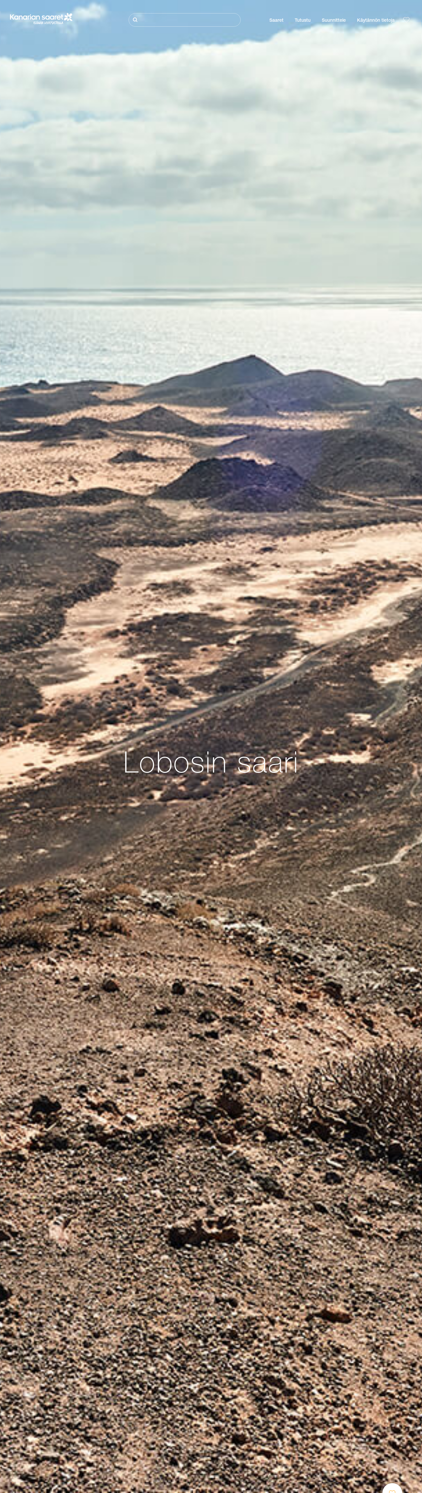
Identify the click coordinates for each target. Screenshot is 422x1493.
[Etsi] (185, 20)
